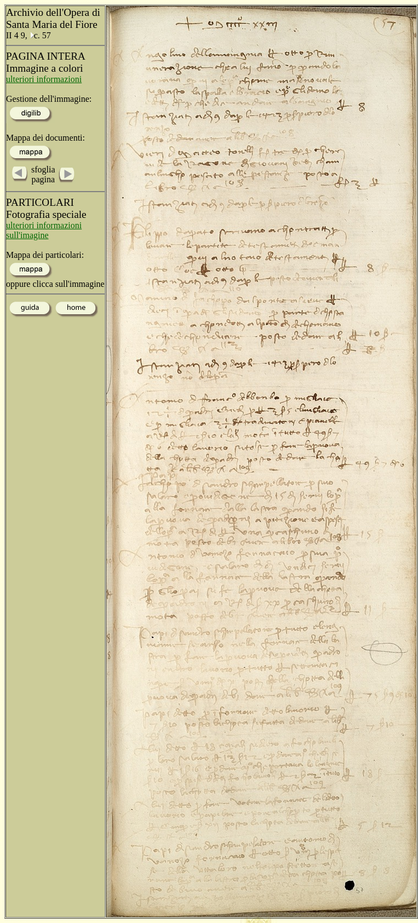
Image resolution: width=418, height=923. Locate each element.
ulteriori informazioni (44, 79)
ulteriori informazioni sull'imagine (44, 230)
